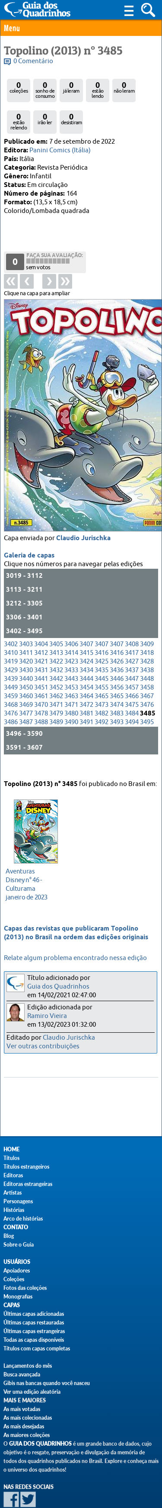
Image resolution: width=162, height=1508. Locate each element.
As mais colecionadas (27, 1418)
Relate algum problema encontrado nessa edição (75, 958)
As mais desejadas (23, 1426)
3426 (117, 635)
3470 (41, 678)
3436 (117, 643)
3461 (41, 669)
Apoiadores (16, 1270)
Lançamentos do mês (27, 1366)
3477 (26, 687)
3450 (26, 661)
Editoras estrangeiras (27, 1184)
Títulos (11, 1158)
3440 (26, 652)
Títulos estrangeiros (26, 1166)
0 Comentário (33, 61)
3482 (101, 687)
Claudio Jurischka (83, 511)
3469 (26, 678)
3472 (86, 678)
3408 (132, 617)
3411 (26, 626)
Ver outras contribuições (42, 1046)
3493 (117, 695)
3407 (86, 617)
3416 (101, 626)
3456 (117, 661)
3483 (117, 687)
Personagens (18, 1201)
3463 (71, 669)
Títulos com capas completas (36, 1348)
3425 (101, 635)
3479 (56, 687)
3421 (41, 635)
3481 (86, 687)
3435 (101, 643)
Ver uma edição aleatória (31, 1392)
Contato (15, 1227)
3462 (56, 669)
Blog (8, 1236)
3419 (11, 635)
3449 (11, 661)
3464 (86, 669)
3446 (117, 652)
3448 (147, 652)
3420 (26, 635)
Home (11, 1149)
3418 (147, 626)
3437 (132, 643)
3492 (101, 695)
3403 (26, 617)
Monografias (17, 1296)
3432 (56, 643)
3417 (132, 626)
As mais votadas (21, 1409)
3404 (41, 617)
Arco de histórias (23, 1218)
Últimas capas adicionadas (33, 1314)
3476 (147, 678)
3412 (41, 626)
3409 (147, 617)
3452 (56, 661)
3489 (56, 695)
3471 (56, 678)
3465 (101, 669)
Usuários (16, 1262)
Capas (11, 1305)
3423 (71, 635)
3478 (41, 687)
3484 (132, 687)
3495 (147, 695)
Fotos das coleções (25, 1288)
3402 (11, 617)
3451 (41, 661)
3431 (41, 643)
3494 (132, 695)
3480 (71, 687)
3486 (11, 695)
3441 (41, 652)
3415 (86, 626)
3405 (56, 617)
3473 (101, 678)
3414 (71, 626)
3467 (147, 669)
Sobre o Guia (18, 1244)
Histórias (13, 1210)
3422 (56, 635)
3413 (56, 626)
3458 (147, 661)
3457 (132, 661)
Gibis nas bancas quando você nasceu (46, 1383)
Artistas (12, 1192)
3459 (11, 669)
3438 (147, 643)
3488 (41, 695)
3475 (132, 678)
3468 (11, 678)
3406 (71, 617)
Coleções (13, 1279)
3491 (86, 695)
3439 (11, 652)
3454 (86, 661)
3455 (101, 661)
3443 (71, 652)
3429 (11, 643)
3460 (26, 669)
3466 (132, 669)
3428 (147, 635)
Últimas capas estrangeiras (34, 1331)
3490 (71, 695)
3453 (71, 661)
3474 (117, 678)
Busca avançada (21, 1374)
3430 (26, 643)
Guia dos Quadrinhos (58, 987)
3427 (132, 635)
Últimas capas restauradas (33, 1322)
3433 (71, 643)
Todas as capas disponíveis (33, 1340)
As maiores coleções (26, 1435)
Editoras (13, 1175)
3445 (101, 652)
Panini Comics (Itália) (60, 150)
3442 (56, 652)
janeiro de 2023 (33, 873)
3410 (11, 626)
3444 (86, 652)
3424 (86, 635)
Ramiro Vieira (47, 1016)
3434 (86, 643)
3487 (26, 695)
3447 (132, 652)
